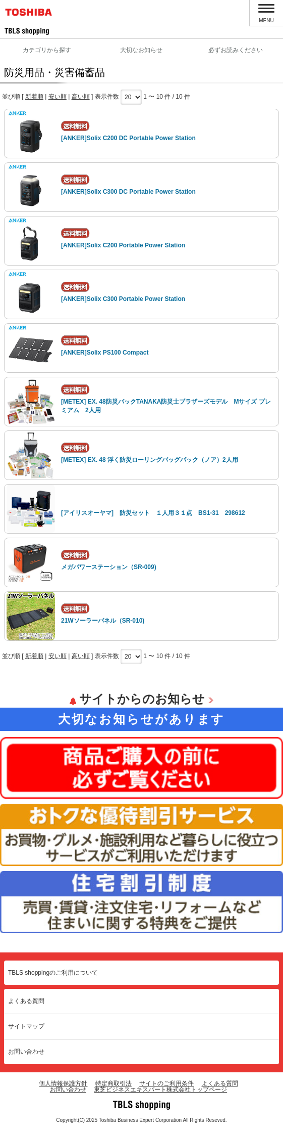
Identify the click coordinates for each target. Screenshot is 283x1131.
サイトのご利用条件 (166, 1083)
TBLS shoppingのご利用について (53, 972)
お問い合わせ (26, 1051)
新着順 (34, 96)
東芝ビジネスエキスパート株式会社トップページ (160, 1089)
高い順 (81, 96)
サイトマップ (26, 1026)
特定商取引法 (113, 1083)
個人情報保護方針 (63, 1083)
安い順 (57, 96)
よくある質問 (26, 1001)
